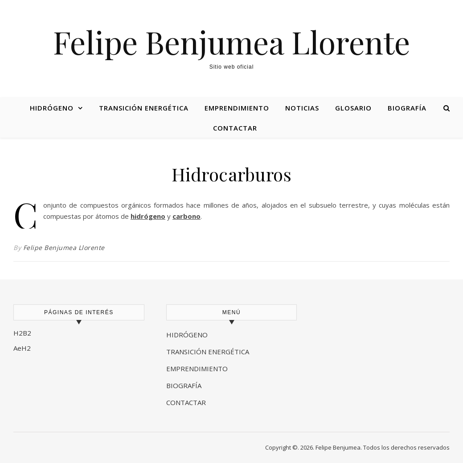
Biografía (407, 107)
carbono (186, 216)
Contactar (235, 127)
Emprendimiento (237, 107)
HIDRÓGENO (187, 334)
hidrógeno (148, 216)
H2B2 (22, 332)
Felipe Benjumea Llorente (231, 41)
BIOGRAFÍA (184, 385)
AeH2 (23, 348)
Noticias (302, 107)
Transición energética (143, 107)
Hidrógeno (52, 107)
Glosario (353, 107)
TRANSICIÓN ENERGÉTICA (207, 351)
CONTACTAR (186, 402)
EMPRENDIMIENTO (197, 368)
